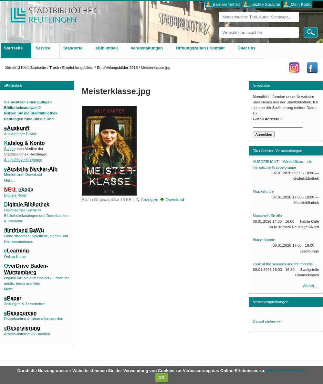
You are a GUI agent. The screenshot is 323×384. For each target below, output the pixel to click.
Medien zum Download (23, 174)
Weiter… (311, 285)
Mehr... (10, 180)
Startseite (38, 67)
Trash (54, 67)
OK (161, 377)
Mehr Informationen (286, 370)
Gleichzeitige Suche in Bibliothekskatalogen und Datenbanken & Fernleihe (36, 215)
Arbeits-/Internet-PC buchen (27, 334)
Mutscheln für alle (267, 216)
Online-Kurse (15, 257)
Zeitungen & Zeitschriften (25, 304)
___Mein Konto (298, 4)
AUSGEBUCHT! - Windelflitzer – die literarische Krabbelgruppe (282, 164)
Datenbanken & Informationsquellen (33, 319)
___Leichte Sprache (262, 4)
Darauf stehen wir (267, 321)
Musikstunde (263, 191)
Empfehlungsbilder (77, 67)
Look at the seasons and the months (283, 264)
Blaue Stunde (264, 240)
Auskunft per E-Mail (20, 134)
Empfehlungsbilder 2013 (117, 67)
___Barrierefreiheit (223, 4)
